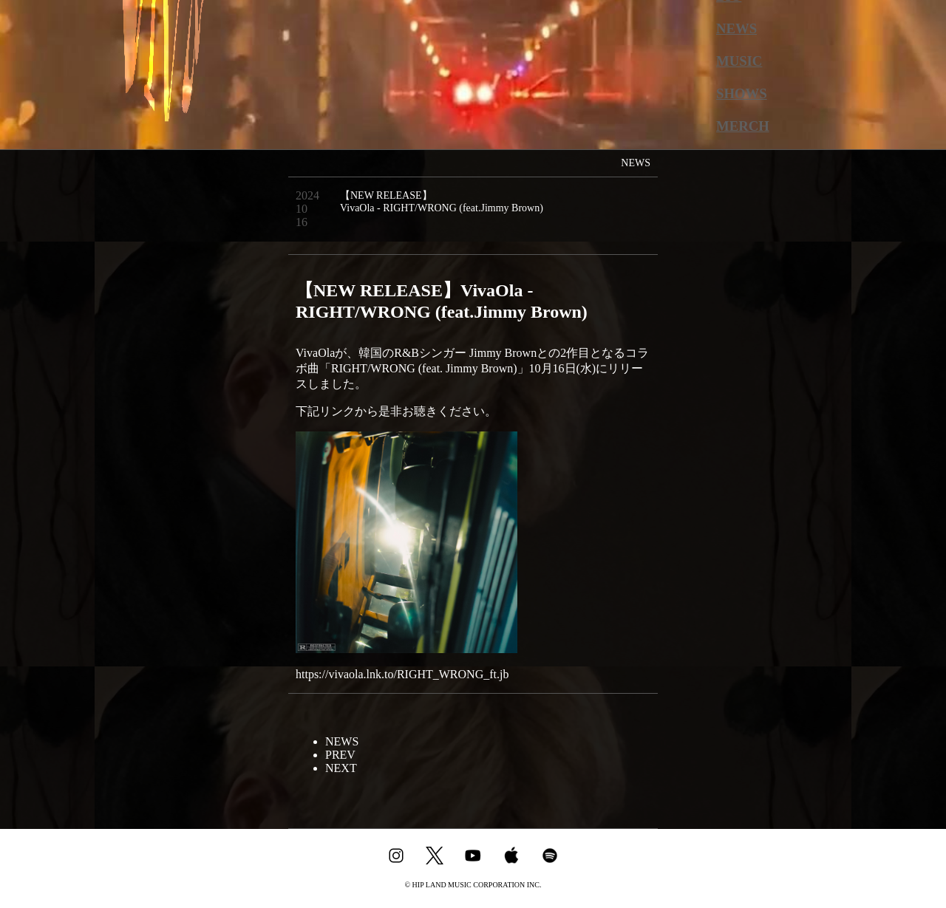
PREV (340, 754)
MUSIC (739, 61)
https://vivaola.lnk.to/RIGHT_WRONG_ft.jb (402, 674)
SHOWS (741, 93)
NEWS (736, 28)
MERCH (742, 126)
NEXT (341, 768)
